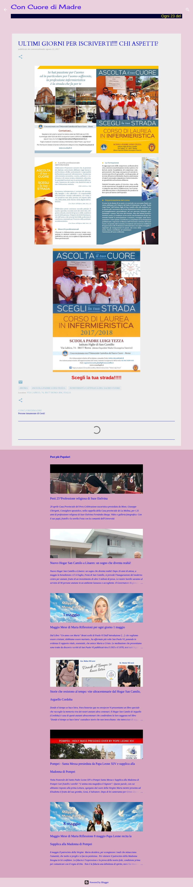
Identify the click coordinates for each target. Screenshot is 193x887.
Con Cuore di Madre (46, 7)
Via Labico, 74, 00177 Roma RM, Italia (49, 392)
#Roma (24, 388)
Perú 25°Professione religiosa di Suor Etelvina (79, 498)
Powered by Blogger (96, 882)
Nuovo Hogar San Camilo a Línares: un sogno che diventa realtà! (90, 563)
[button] (20, 57)
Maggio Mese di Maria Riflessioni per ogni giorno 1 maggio (87, 627)
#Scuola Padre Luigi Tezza (48, 388)
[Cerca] (187, 9)
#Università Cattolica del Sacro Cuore (95, 388)
